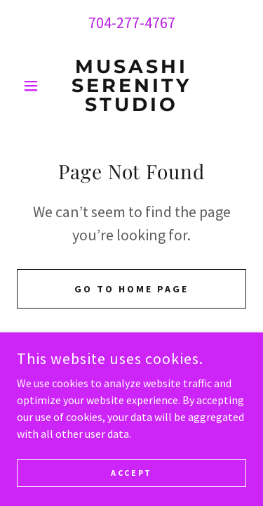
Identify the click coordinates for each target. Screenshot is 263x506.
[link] (131, 85)
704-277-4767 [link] (131, 22)
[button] (34, 86)
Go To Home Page (131, 289)
